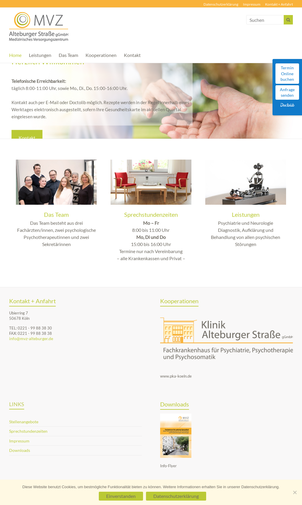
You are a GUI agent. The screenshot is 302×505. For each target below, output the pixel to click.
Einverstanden (121, 496)
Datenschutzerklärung (220, 4)
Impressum (251, 4)
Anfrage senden (287, 92)
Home (15, 55)
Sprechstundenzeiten (151, 214)
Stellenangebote (23, 421)
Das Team (68, 55)
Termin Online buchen (287, 73)
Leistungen (40, 55)
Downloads (19, 450)
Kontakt (132, 55)
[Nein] (295, 492)
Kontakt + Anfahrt (279, 4)
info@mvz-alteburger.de (31, 338)
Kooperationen (101, 55)
